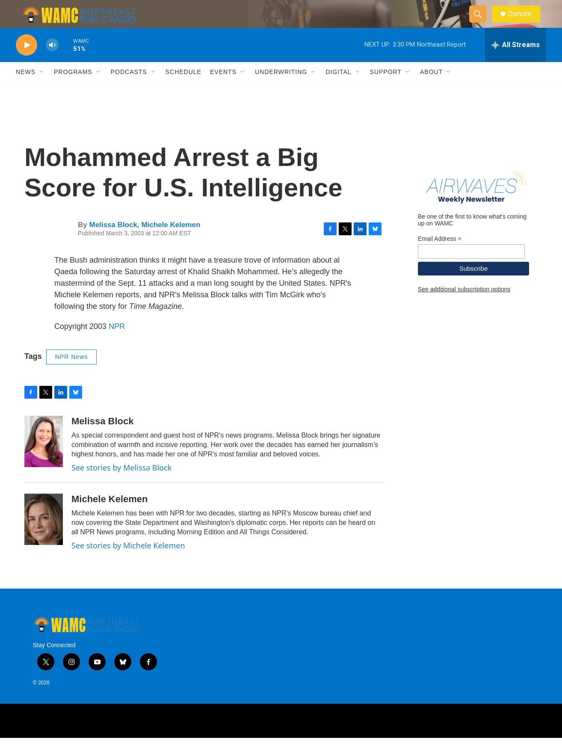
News (25, 89)
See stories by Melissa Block (121, 485)
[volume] (52, 62)
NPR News (71, 373)
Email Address (439, 256)
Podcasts (129, 89)
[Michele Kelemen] (43, 536)
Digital (338, 89)
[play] (26, 62)
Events (223, 89)
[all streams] (515, 62)
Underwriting (281, 89)
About (431, 89)
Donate (524, 22)
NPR (117, 343)
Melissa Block (113, 242)
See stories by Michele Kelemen (128, 562)
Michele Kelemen (170, 242)
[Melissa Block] (43, 458)
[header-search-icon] (481, 22)
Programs (73, 89)
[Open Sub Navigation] (41, 89)
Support (386, 89)
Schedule (183, 89)
